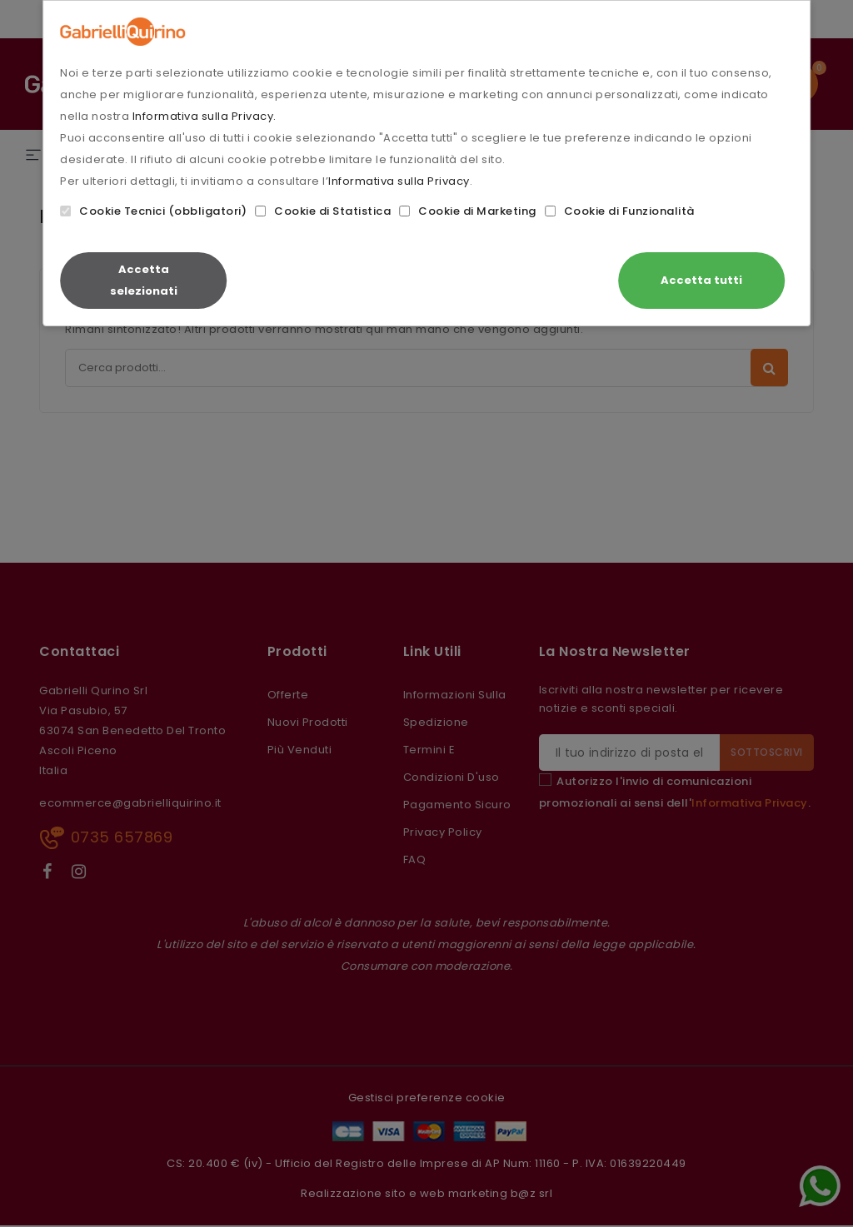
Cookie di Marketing (467, 211)
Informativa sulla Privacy (399, 181)
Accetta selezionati (143, 280)
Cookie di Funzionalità (620, 211)
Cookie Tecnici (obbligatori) (153, 211)
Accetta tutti (701, 280)
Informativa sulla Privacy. (204, 116)
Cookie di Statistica (323, 211)
